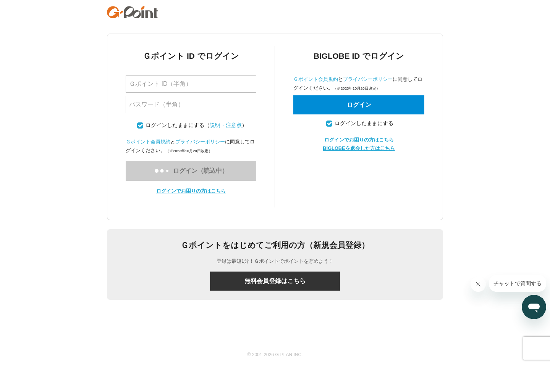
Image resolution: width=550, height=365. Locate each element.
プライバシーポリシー (200, 142)
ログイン (359, 104)
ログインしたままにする (175, 125)
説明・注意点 (226, 125)
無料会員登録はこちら (275, 281)
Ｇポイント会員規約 (148, 142)
